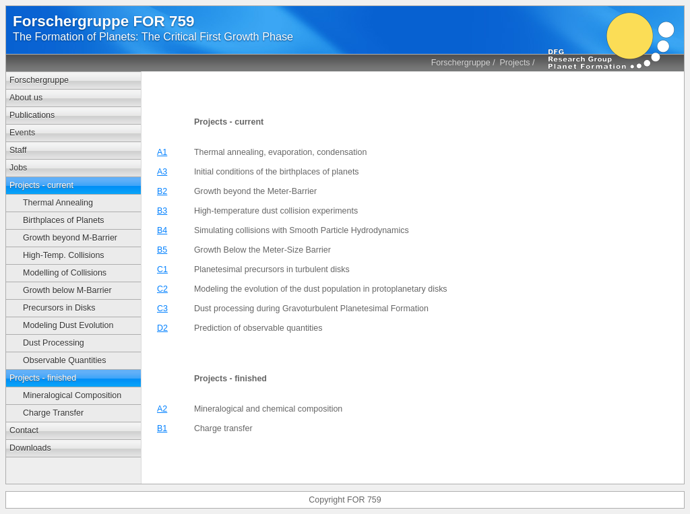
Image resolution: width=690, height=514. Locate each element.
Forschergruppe (461, 62)
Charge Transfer (53, 413)
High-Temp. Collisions (63, 255)
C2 (162, 289)
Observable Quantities (64, 360)
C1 (162, 269)
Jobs (18, 167)
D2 (162, 328)
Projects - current (41, 185)
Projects (515, 62)
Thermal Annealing (58, 202)
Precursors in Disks (59, 308)
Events (22, 132)
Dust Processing (53, 343)
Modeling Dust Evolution (68, 325)
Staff (17, 150)
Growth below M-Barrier (67, 290)
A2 (162, 409)
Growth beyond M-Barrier (70, 238)
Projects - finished (42, 378)
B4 (162, 230)
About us (25, 97)
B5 (162, 250)
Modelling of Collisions (64, 273)
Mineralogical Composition (72, 395)
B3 (162, 211)
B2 (162, 191)
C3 (162, 308)
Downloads (30, 448)
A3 (162, 171)
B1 (162, 428)
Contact (23, 430)
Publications (32, 115)
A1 (162, 152)
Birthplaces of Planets (63, 220)
